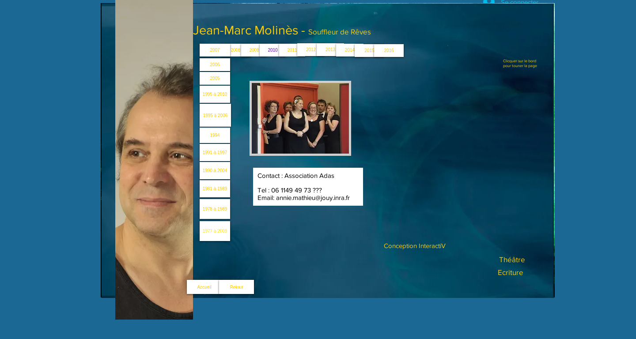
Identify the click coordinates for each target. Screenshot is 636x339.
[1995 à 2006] (215, 115)
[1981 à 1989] (215, 188)
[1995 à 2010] (215, 94)
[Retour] (236, 287)
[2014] (349, 50)
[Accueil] (204, 287)
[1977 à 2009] (215, 231)
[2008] (235, 50)
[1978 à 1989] (215, 209)
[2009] (254, 50)
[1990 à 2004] (215, 170)
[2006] (215, 64)
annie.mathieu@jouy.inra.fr (313, 197)
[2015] (369, 50)
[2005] (215, 78)
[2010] (273, 50)
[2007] (215, 50)
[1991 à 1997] (215, 152)
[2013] (330, 49)
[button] (300, 118)
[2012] (311, 49)
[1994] (215, 135)
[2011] (292, 50)
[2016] (389, 50)
